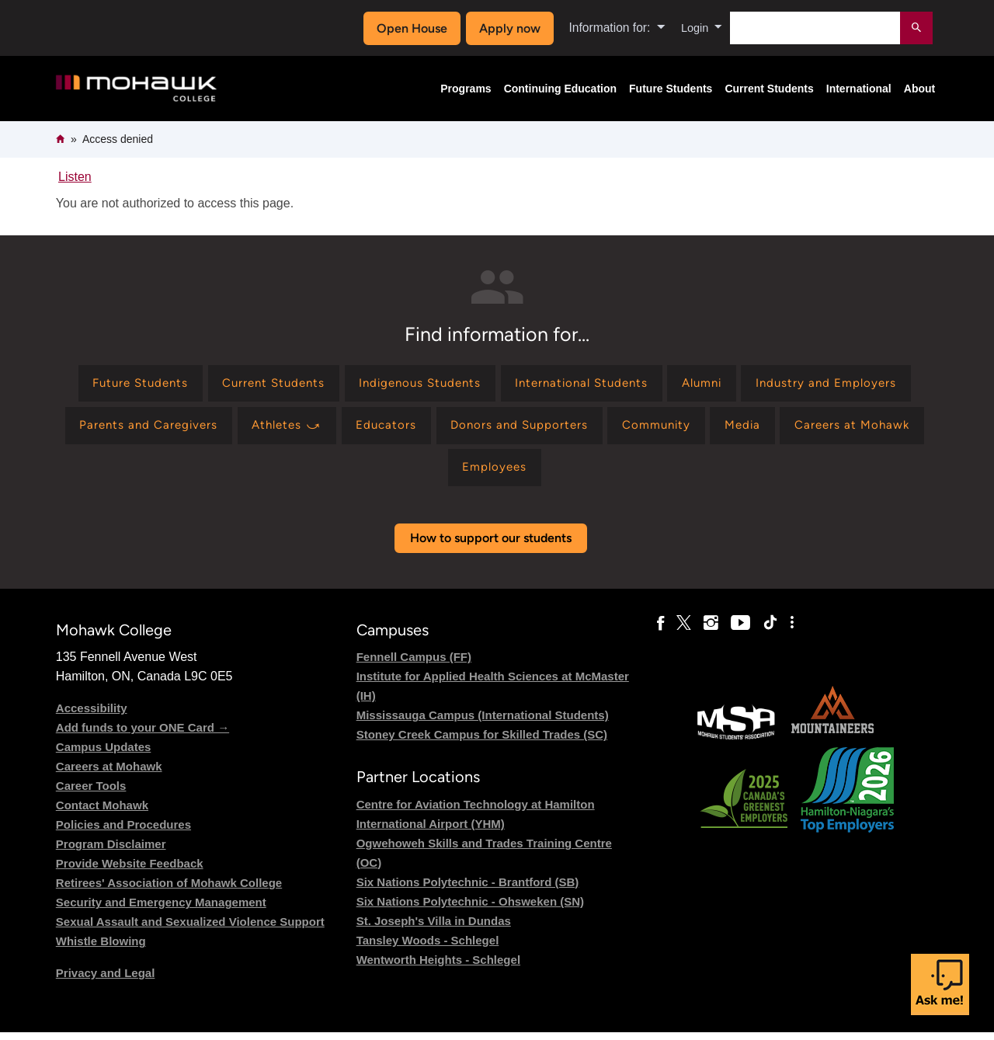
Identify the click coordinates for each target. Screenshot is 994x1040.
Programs (465, 88)
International (858, 88)
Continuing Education (560, 88)
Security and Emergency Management (161, 910)
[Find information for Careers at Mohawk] (479, 474)
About (919, 88)
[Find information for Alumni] (806, 385)
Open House (409, 28)
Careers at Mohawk (109, 774)
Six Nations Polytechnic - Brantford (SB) (467, 889)
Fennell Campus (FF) (413, 664)
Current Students (769, 88)
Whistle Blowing (101, 948)
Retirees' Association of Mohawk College (169, 890)
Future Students (670, 88)
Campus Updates (103, 754)
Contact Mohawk (102, 812)
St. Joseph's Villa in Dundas (433, 928)
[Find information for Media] (364, 474)
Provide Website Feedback (129, 871)
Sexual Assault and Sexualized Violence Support (190, 929)
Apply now (506, 28)
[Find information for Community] (869, 429)
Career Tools (91, 793)
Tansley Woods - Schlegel (427, 948)
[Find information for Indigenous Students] (507, 385)
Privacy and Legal (105, 980)
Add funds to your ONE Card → (142, 735)
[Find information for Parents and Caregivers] (336, 429)
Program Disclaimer (111, 851)
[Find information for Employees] (610, 474)
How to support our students (491, 545)
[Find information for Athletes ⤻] (482, 429)
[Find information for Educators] (587, 429)
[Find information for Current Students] (352, 385)
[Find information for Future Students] (210, 385)
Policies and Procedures (123, 832)
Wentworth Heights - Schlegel (438, 967)
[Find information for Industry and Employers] (156, 429)
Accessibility (91, 715)
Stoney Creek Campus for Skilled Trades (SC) (481, 742)
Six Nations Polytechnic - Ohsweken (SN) (470, 909)
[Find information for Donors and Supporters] (725, 429)
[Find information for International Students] (678, 385)
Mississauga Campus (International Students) (482, 722)
